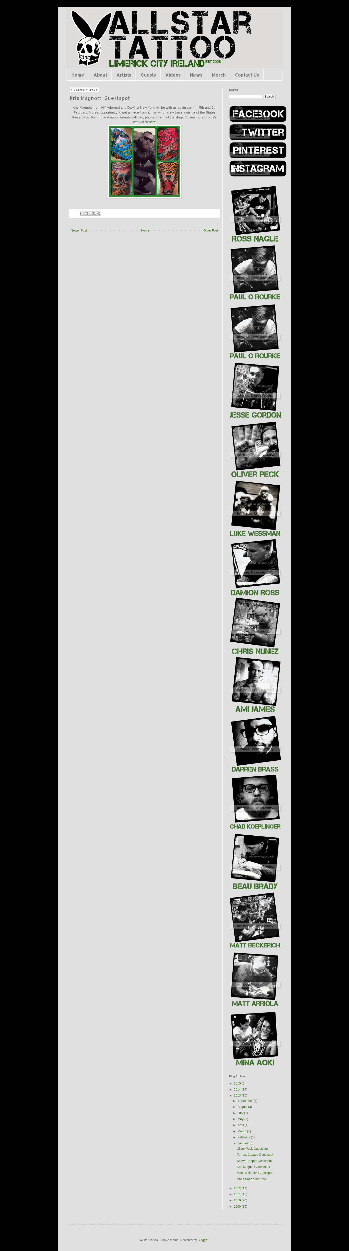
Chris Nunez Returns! (252, 1179)
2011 (238, 1194)
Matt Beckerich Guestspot (254, 1173)
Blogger (203, 1240)
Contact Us (247, 75)
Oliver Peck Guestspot (252, 1148)
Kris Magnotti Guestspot (253, 1167)
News (196, 75)
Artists (123, 75)
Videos (173, 75)
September (245, 1101)
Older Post (210, 230)
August (242, 1107)
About (100, 75)
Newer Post (79, 230)
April (241, 1125)
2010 (238, 1200)
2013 (238, 1095)
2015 (238, 1083)
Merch (218, 75)
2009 (238, 1206)
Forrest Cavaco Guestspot (255, 1154)
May (240, 1119)
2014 (238, 1089)
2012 (238, 1188)
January (243, 1143)
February (244, 1137)
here (152, 122)
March (242, 1131)
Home (77, 75)
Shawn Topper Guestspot (254, 1161)
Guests (148, 75)
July (240, 1113)
